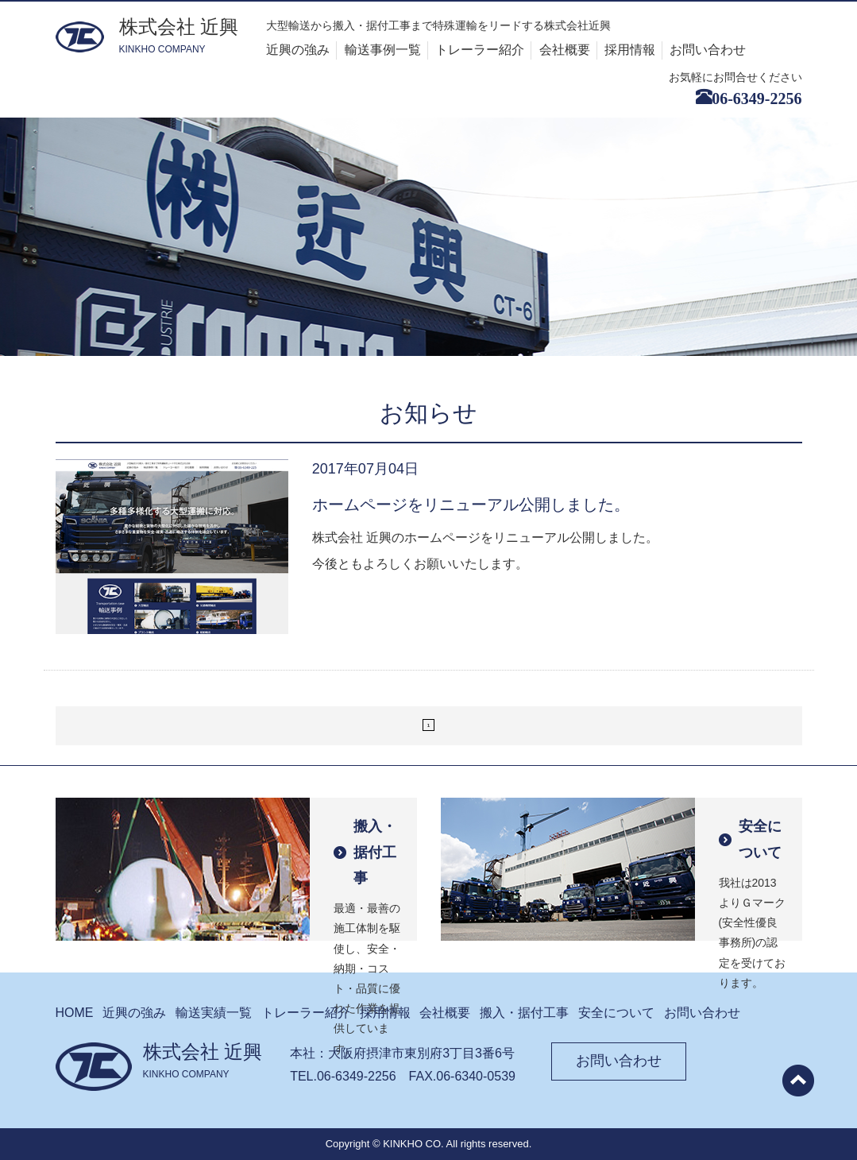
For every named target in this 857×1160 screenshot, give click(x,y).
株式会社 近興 (179, 36)
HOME (75, 1012)
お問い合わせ (708, 49)
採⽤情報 (385, 1012)
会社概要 (564, 49)
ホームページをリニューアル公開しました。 (471, 504)
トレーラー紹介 (479, 49)
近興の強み (298, 49)
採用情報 (629, 49)
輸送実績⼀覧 (214, 1012)
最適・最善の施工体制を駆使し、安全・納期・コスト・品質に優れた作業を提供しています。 (367, 877)
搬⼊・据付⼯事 (524, 1012)
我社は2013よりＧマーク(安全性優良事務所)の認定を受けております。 (752, 877)
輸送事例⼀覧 (383, 49)
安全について (616, 1012)
